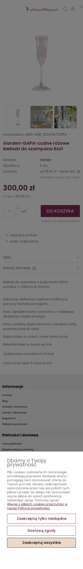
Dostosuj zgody (42, 530)
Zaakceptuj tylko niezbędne (41, 518)
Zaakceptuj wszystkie (41, 542)
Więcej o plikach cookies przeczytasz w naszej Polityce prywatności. (37, 506)
